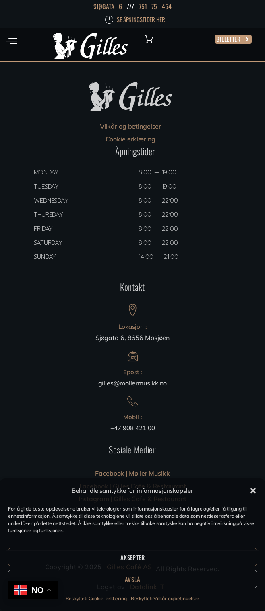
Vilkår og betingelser (130, 126)
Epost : (132, 372)
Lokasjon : (132, 326)
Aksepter (132, 557)
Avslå (132, 579)
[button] (253, 491)
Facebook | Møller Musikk (132, 473)
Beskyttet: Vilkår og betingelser (165, 598)
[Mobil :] (132, 401)
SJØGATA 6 (107, 6)
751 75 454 (155, 6)
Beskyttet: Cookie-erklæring (96, 598)
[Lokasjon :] (132, 310)
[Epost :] (132, 356)
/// (130, 6)
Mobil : (132, 417)
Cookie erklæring (130, 139)
